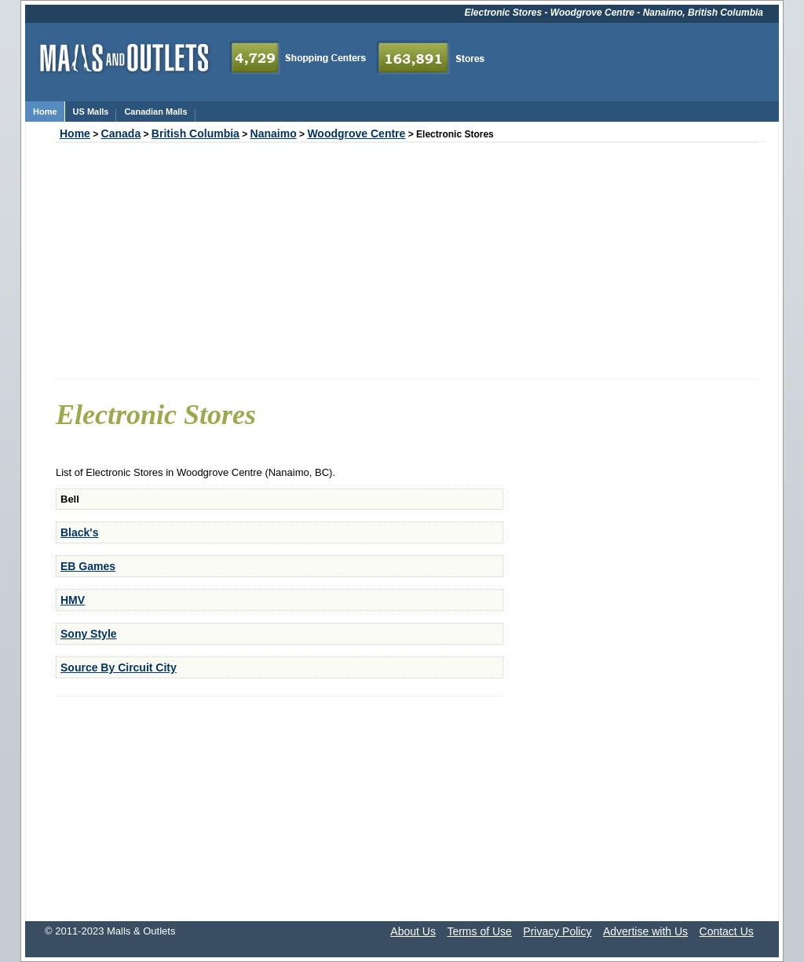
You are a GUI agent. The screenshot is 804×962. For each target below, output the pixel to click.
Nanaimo (273, 133)
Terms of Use (479, 931)
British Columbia (195, 133)
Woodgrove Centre (356, 133)
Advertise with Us (645, 931)
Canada (121, 133)
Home (75, 133)
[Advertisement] (407, 261)
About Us (413, 931)
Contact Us (727, 931)
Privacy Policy (557, 931)
